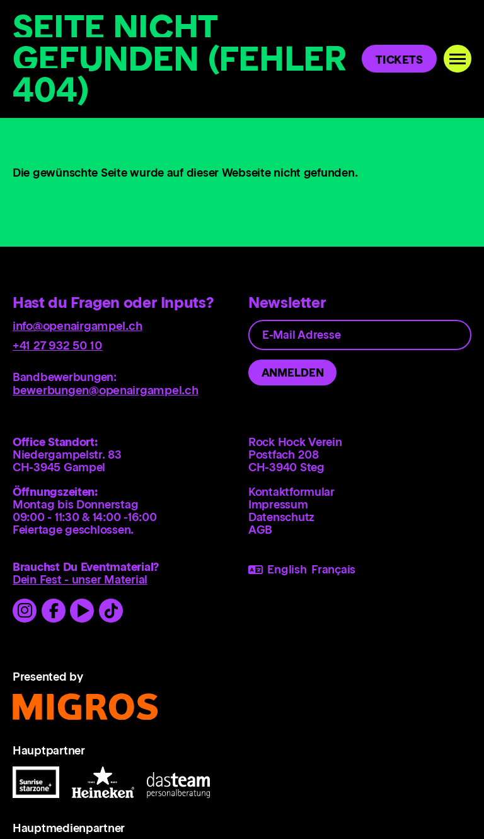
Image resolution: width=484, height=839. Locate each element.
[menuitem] (359, 491)
